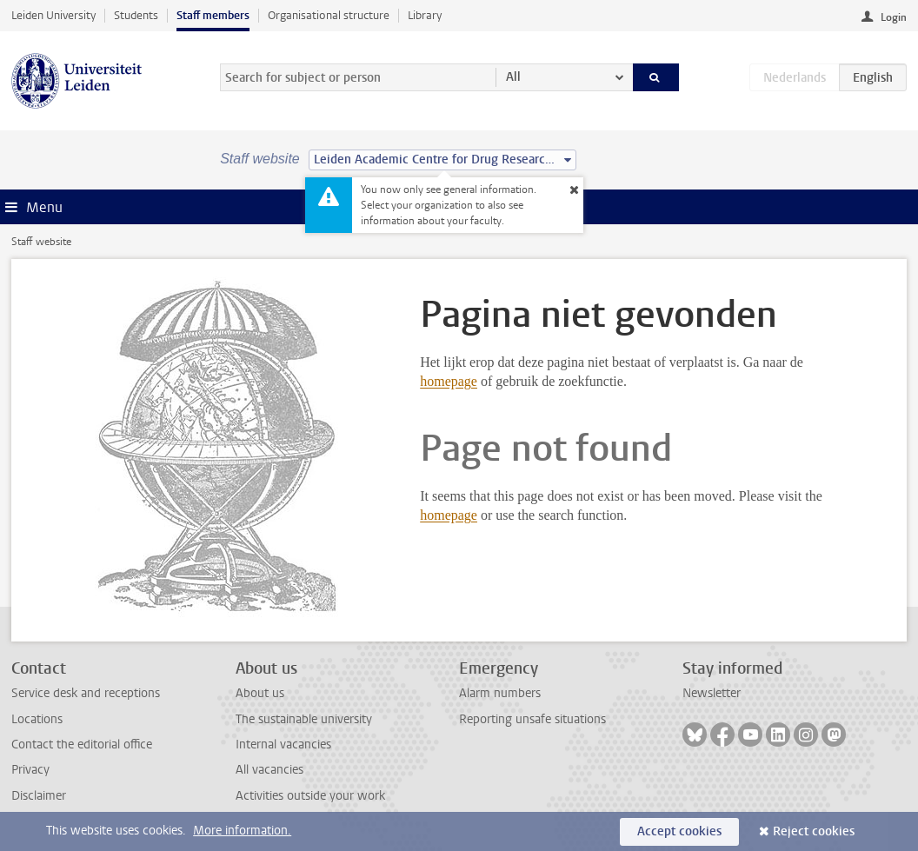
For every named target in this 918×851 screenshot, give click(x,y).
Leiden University (53, 15)
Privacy (30, 769)
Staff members (212, 15)
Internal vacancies (283, 744)
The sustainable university (304, 719)
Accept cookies (679, 831)
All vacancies (269, 769)
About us (260, 693)
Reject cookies (814, 831)
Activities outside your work (310, 796)
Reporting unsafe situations (532, 719)
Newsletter (711, 693)
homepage (448, 381)
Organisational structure (328, 15)
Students (136, 15)
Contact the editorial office (81, 744)
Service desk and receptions (85, 693)
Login (894, 17)
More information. (242, 830)
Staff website (41, 242)
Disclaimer (38, 796)
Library (425, 15)
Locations (37, 719)
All (513, 77)
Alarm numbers (500, 693)
